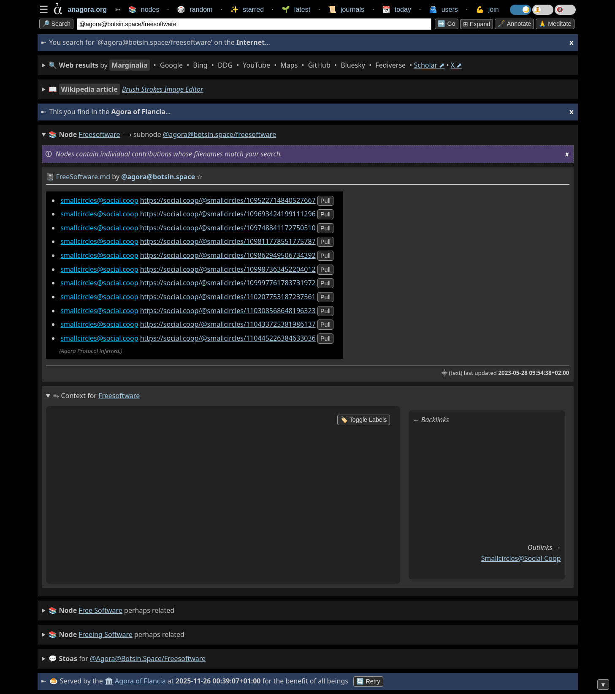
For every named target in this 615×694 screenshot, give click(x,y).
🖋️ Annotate (514, 23)
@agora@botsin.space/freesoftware (219, 134)
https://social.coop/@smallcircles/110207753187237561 (228, 296)
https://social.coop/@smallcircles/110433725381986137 (228, 324)
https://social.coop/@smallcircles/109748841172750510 (228, 227)
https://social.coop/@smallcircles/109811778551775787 (228, 241)
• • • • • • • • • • (255, 65)
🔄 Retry (368, 681)
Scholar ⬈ (429, 65)
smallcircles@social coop (521, 558)
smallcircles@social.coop (99, 200)
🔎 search (56, 23)
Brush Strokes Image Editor (162, 89)
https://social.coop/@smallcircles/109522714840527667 (228, 200)
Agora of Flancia (140, 681)
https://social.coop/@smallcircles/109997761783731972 (228, 282)
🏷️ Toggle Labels (363, 419)
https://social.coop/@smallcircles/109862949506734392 (228, 255)
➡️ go (446, 23)
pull (325, 200)
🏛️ (109, 681)
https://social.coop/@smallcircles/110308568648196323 (228, 310)
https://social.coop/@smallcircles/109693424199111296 (228, 214)
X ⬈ (456, 65)
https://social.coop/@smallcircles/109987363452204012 (228, 269)
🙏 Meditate (555, 23)
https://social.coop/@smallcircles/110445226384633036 (228, 338)
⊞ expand (476, 24)
